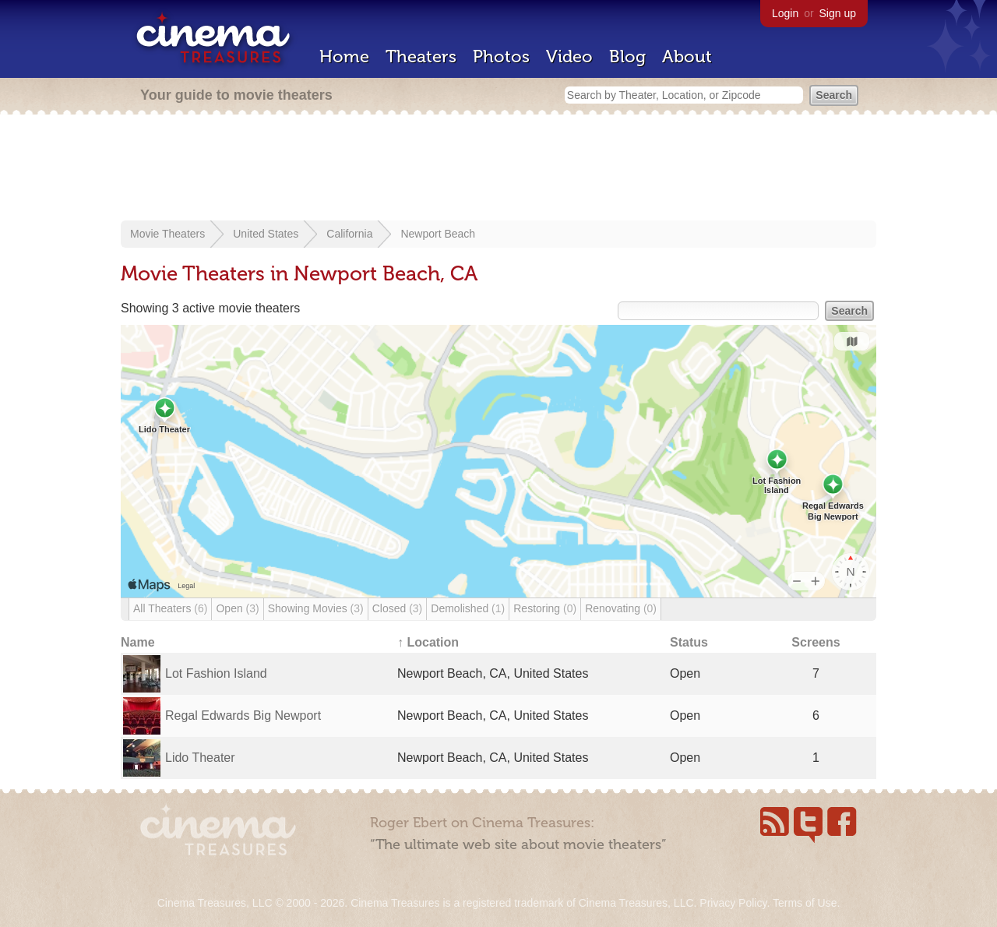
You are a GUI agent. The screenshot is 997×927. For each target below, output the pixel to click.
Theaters (421, 56)
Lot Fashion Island (216, 673)
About (687, 56)
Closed (397, 608)
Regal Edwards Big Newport (243, 715)
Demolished (468, 608)
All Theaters (170, 608)
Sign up (837, 13)
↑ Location (428, 642)
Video (569, 56)
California (349, 233)
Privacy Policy (732, 903)
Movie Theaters (167, 233)
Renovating (621, 608)
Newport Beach (437, 233)
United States (265, 233)
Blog (627, 56)
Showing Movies (316, 608)
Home (344, 56)
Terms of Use (805, 903)
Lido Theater (200, 757)
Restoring (544, 608)
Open (237, 608)
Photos (501, 56)
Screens (815, 642)
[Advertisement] (498, 169)
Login (785, 13)
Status (689, 642)
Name (138, 642)
